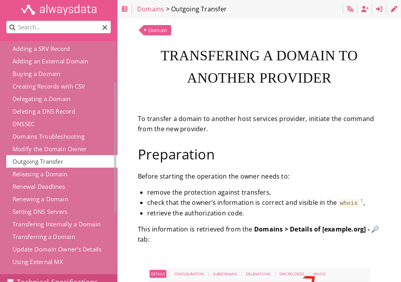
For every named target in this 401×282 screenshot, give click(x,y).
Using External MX (38, 262)
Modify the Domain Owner (50, 149)
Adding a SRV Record (41, 48)
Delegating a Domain (41, 99)
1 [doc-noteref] (361, 200)
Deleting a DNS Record (44, 111)
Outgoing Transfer (38, 161)
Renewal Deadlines (39, 186)
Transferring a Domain (44, 236)
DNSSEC (23, 124)
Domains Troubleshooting (49, 136)
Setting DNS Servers (40, 211)
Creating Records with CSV (49, 86)
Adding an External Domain (51, 61)
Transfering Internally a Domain (57, 224)
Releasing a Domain (40, 174)
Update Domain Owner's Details (57, 249)
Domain (157, 30)
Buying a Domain (36, 74)
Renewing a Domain (40, 199)
